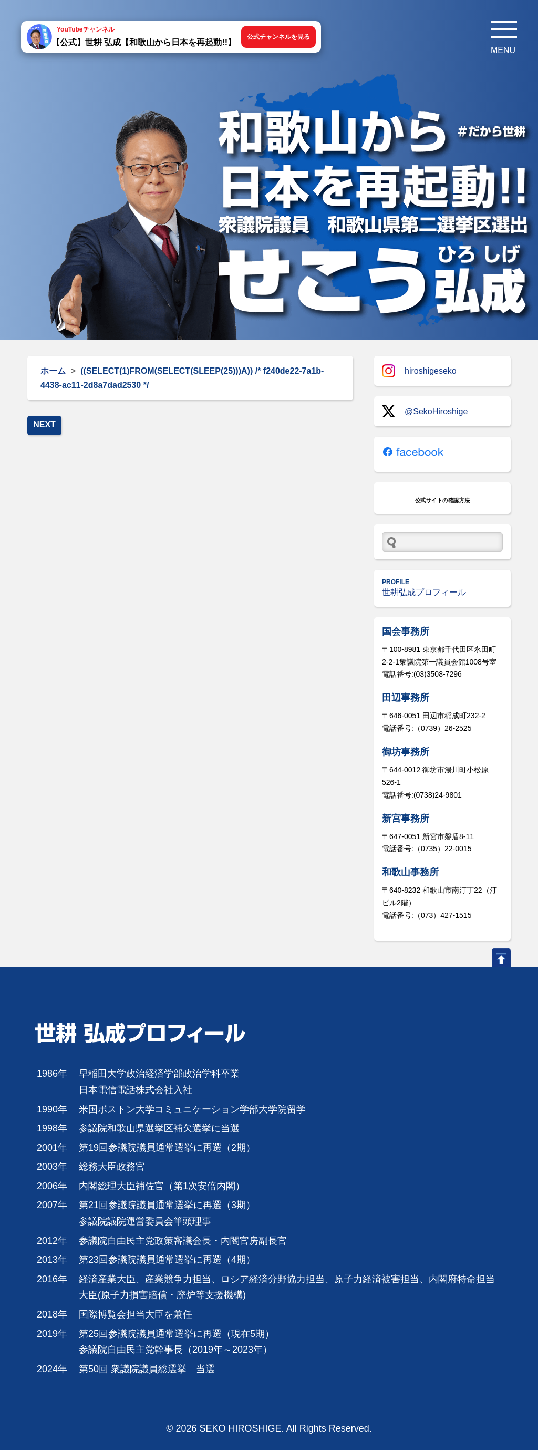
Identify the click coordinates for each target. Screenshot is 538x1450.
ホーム (53, 370)
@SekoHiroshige (425, 411)
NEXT (44, 424)
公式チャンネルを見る (278, 36)
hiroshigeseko (419, 370)
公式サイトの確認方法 (442, 500)
